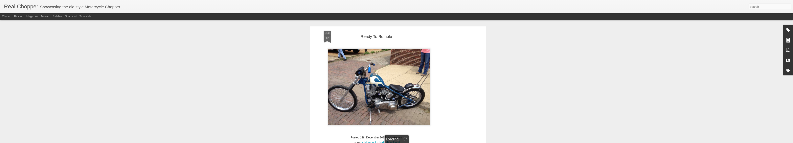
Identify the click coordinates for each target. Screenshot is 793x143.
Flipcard (19, 16)
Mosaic (45, 16)
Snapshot (71, 16)
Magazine (32, 16)
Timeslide (85, 16)
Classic (6, 16)
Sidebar (57, 16)
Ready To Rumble (376, 36)
